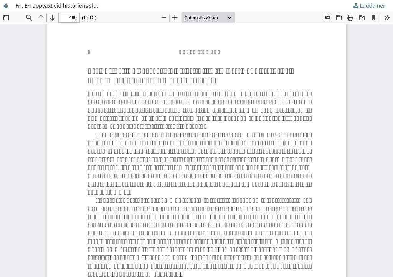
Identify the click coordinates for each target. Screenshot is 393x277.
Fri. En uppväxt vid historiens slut (57, 5)
